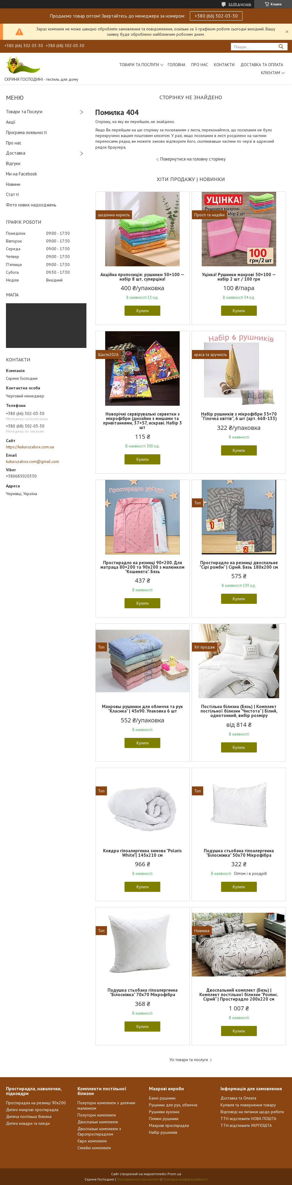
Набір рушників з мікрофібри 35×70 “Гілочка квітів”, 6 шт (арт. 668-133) (239, 416)
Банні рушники (162, 1098)
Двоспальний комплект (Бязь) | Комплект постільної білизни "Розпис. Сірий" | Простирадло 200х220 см (238, 994)
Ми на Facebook (21, 174)
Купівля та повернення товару (248, 1105)
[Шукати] (281, 46)
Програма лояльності (26, 132)
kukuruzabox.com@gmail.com (32, 461)
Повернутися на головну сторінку (193, 159)
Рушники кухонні (164, 1111)
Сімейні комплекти (94, 1147)
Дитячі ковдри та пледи (28, 1123)
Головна (176, 64)
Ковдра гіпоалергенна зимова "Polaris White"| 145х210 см (142, 852)
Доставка (15, 153)
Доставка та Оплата (261, 64)
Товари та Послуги (24, 111)
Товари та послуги (139, 64)
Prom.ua (174, 1174)
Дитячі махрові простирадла (32, 1109)
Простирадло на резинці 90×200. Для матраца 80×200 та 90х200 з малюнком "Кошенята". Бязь (142, 567)
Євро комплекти (92, 1141)
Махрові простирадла (169, 1125)
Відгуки (13, 163)
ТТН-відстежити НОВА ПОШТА (248, 1118)
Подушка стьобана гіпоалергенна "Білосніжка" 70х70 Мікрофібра (143, 992)
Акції (10, 122)
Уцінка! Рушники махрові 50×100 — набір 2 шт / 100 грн (239, 276)
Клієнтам (270, 72)
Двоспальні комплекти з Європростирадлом (99, 1131)
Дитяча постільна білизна (29, 1116)
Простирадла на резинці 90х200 (36, 1102)
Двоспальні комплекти (97, 1122)
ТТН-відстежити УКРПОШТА (246, 1125)
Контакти (224, 64)
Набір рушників (163, 1132)
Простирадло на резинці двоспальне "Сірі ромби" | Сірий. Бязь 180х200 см (239, 564)
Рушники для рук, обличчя (173, 1105)
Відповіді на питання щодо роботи (252, 1111)
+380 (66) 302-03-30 (216, 16)
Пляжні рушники (163, 1118)
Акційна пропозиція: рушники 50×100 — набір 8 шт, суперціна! (142, 276)
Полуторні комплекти (96, 1115)
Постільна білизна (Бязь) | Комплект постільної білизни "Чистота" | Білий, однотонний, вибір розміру (239, 711)
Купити (142, 310)
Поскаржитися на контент (138, 1179)
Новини (13, 184)
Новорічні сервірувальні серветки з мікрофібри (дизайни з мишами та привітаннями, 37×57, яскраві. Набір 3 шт (142, 421)
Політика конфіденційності (185, 1179)
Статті (12, 194)
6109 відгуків (240, 4)
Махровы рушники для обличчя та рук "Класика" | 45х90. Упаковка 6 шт (142, 708)
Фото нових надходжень (31, 205)
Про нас (199, 64)
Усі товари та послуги (189, 1059)
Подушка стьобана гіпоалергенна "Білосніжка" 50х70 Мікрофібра (239, 852)
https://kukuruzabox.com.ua (30, 447)
